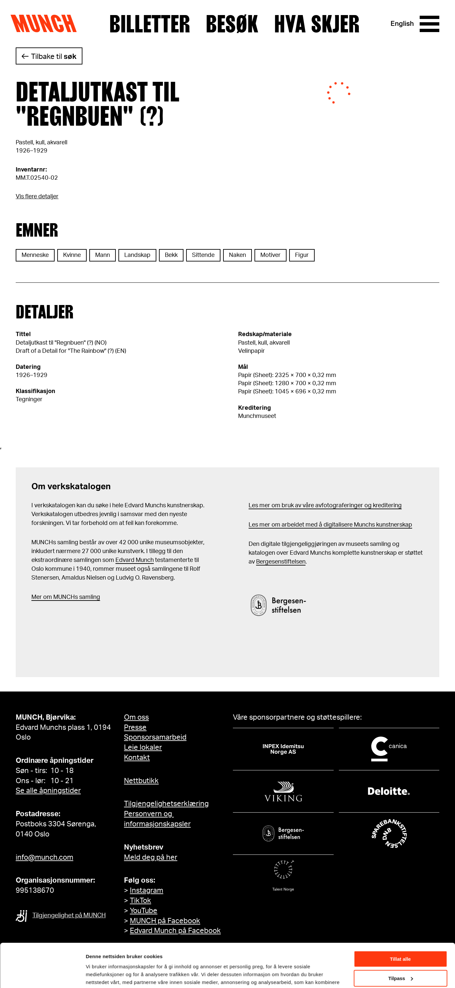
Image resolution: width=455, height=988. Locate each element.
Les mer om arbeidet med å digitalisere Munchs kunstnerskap (330, 525)
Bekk (171, 255)
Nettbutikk (141, 780)
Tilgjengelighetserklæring (166, 803)
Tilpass (400, 937)
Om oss (136, 717)
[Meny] (429, 24)
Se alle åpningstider (48, 790)
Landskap (137, 255)
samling (89, 597)
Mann (102, 255)
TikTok (140, 900)
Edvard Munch (134, 560)
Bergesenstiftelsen (281, 562)
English (402, 23)
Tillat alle (400, 918)
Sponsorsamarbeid (155, 737)
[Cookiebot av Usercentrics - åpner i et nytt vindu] (42, 975)
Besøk (232, 24)
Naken (237, 255)
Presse (135, 727)
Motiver (270, 255)
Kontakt (137, 757)
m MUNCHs (62, 597)
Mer (36, 597)
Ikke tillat (400, 956)
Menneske (35, 255)
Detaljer (95, 975)
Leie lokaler (143, 747)
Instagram (146, 890)
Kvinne (72, 255)
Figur (302, 255)
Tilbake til (54, 56)
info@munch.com (44, 857)
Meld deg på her (150, 857)
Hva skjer (316, 24)
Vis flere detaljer (37, 197)
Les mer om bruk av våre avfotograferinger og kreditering (325, 506)
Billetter (149, 24)
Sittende (203, 255)
